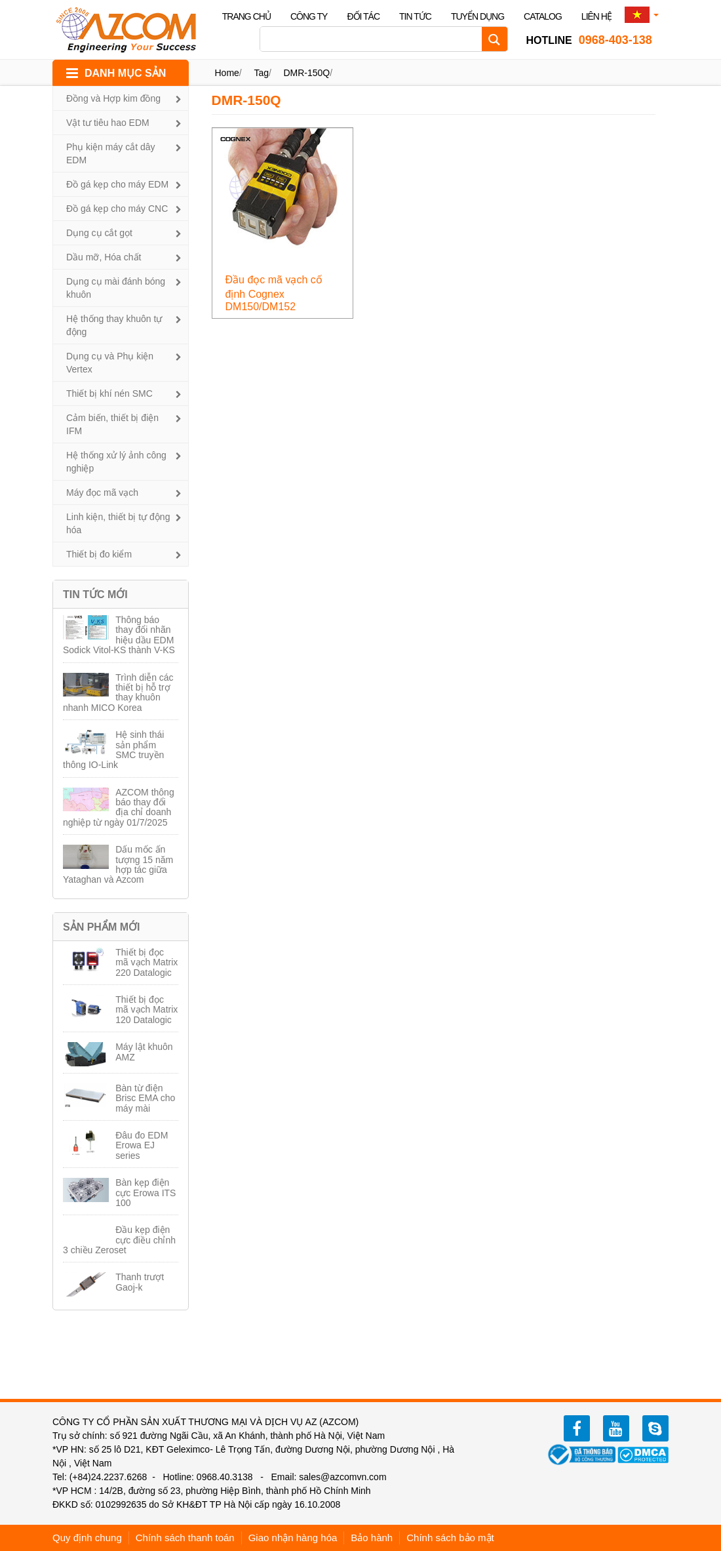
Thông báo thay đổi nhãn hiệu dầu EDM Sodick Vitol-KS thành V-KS (119, 634)
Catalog (543, 16)
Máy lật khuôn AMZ (143, 1051)
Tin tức (415, 16)
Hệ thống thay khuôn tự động (114, 325)
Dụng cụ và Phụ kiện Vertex (109, 362)
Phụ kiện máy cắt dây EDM (110, 153)
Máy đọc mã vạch (102, 492)
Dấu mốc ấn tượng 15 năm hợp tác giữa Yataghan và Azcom (118, 864)
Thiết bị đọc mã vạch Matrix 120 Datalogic (146, 1009)
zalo (655, 1428)
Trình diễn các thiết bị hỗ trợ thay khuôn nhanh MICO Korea (118, 692)
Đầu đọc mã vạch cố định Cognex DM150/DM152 (273, 293)
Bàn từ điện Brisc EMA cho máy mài (145, 1098)
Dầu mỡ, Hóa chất (103, 257)
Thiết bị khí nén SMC (109, 393)
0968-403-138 (589, 40)
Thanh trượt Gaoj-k (139, 1282)
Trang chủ (246, 16)
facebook (577, 1428)
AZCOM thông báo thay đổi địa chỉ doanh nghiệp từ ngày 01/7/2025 (118, 807)
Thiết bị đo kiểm (99, 554)
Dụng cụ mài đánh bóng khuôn (115, 288)
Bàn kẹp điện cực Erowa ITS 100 (145, 1192)
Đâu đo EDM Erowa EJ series (141, 1145)
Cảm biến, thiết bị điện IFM (112, 424)
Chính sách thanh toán (185, 1537)
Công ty (309, 16)
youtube (616, 1428)
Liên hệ (596, 16)
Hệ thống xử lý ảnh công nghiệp (116, 461)
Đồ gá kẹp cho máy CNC (117, 208)
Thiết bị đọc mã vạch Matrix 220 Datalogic (146, 962)
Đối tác (363, 16)
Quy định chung (87, 1537)
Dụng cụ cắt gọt (99, 233)
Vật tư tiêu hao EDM (107, 122)
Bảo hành (372, 1537)
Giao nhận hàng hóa (293, 1537)
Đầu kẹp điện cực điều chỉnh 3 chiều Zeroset (119, 1239)
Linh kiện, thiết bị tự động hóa (118, 523)
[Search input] (374, 39)
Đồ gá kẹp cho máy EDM (117, 184)
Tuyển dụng (477, 16)
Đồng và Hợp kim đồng (113, 98)
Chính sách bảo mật (450, 1537)
